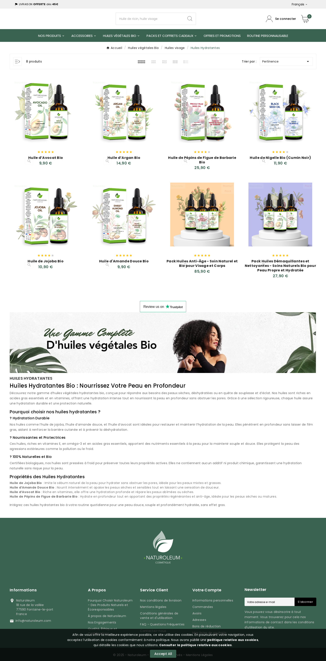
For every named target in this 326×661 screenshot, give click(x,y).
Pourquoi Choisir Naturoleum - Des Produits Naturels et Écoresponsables (110, 603)
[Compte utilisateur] (281, 19)
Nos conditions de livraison (160, 599)
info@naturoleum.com (33, 619)
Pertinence (286, 61)
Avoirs (197, 612)
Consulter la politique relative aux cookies (195, 645)
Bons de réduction (206, 625)
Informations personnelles (212, 599)
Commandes (202, 605)
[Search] (189, 18)
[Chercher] (150, 19)
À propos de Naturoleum (107, 614)
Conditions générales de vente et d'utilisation (159, 614)
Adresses (199, 618)
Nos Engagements (102, 621)
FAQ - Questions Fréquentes (162, 623)
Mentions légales (153, 605)
